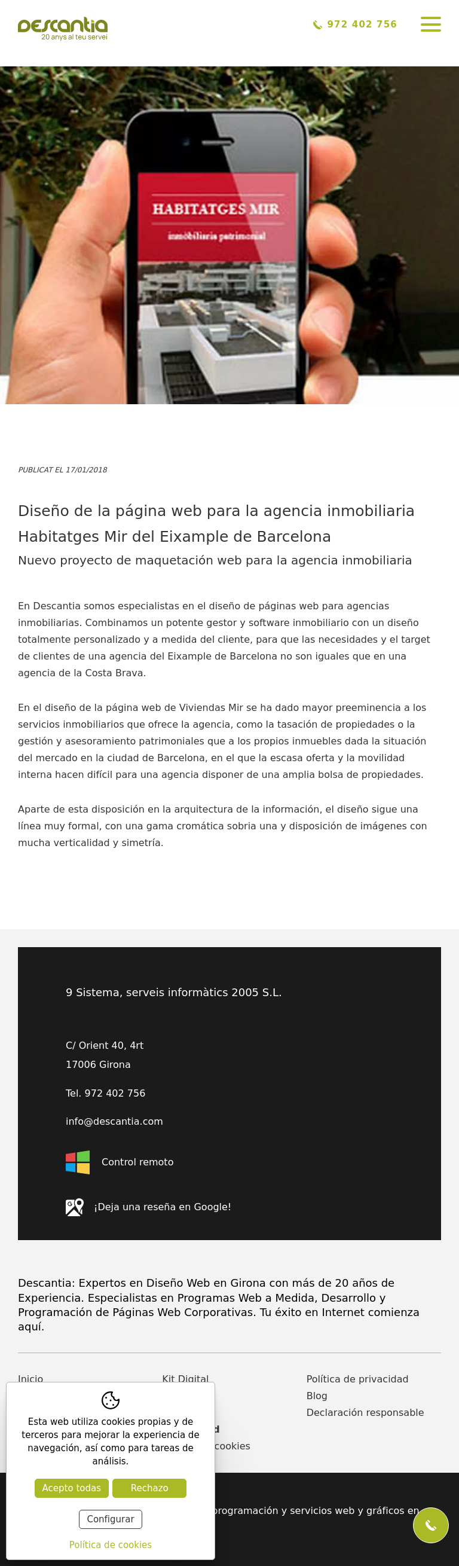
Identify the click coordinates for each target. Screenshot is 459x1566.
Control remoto (119, 1162)
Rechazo (150, 1488)
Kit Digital (185, 1379)
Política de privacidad (358, 1379)
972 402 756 (355, 24)
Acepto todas (71, 1488)
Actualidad (190, 1429)
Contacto (183, 1412)
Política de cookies (206, 1446)
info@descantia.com (114, 1122)
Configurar (110, 1519)
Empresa (183, 1396)
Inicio (30, 1379)
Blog (317, 1396)
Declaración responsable (365, 1412)
